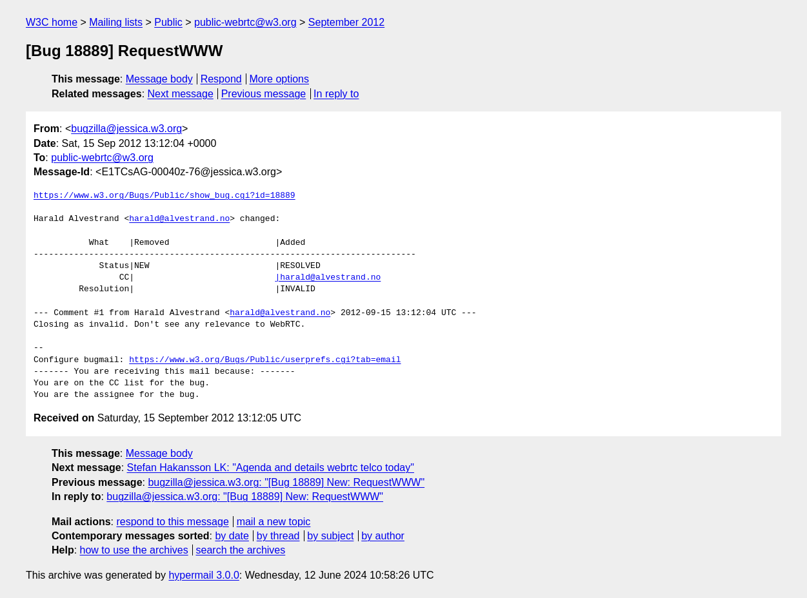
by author (382, 535)
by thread (278, 535)
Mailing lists (116, 22)
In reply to (336, 93)
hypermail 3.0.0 (203, 575)
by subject (330, 535)
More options (280, 78)
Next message (181, 93)
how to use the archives (134, 550)
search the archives (241, 550)
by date (231, 535)
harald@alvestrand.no (179, 219)
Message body (159, 78)
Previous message (263, 93)
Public (168, 22)
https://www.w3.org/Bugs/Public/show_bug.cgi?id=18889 (164, 196)
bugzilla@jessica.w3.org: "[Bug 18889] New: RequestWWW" (286, 482)
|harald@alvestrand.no (328, 278)
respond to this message (172, 521)
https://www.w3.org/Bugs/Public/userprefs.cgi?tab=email (265, 360)
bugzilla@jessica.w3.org (126, 128)
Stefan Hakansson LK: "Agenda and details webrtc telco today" (270, 467)
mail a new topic (274, 521)
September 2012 (346, 22)
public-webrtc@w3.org (245, 22)
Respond (221, 78)
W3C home (51, 22)
